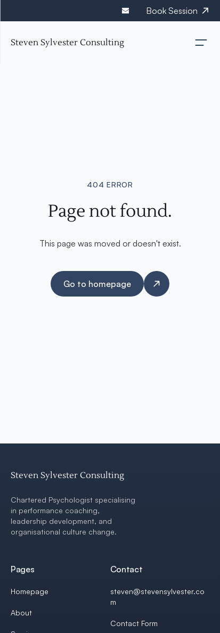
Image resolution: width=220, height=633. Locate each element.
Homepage (29, 591)
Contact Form (134, 623)
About (21, 612)
